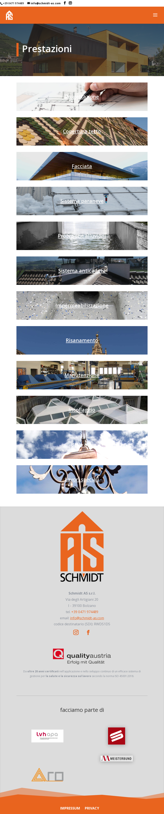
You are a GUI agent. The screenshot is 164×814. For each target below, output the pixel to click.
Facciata (82, 166)
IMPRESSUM (70, 808)
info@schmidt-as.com (87, 618)
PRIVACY (92, 808)
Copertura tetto (82, 131)
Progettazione (82, 96)
